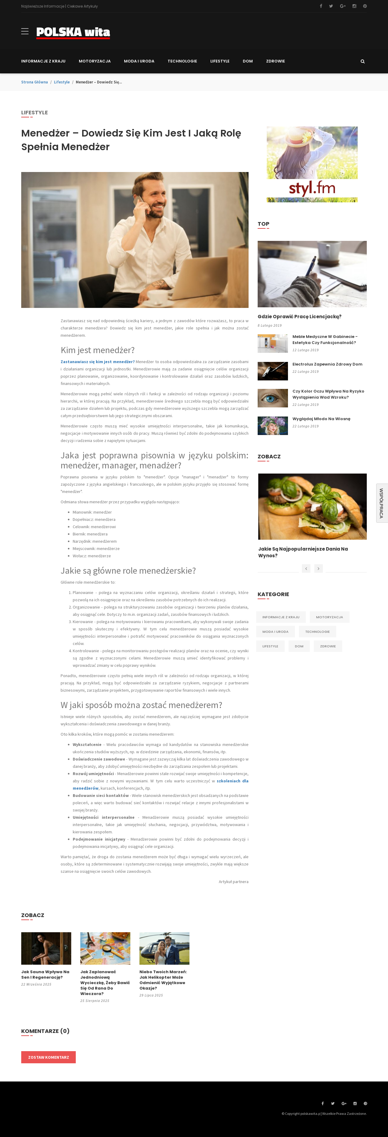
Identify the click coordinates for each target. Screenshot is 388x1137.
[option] (312, 517)
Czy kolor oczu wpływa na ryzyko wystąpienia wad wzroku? (328, 394)
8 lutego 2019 (270, 325)
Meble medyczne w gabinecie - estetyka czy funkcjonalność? (325, 340)
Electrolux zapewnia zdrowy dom (328, 364)
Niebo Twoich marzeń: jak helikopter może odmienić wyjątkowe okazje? (163, 980)
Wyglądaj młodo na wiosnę (321, 419)
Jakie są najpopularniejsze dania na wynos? (305, 553)
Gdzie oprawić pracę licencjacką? (302, 316)
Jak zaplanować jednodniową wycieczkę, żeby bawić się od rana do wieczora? (105, 983)
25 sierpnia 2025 (94, 1000)
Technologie (317, 631)
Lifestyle (62, 82)
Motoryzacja (329, 617)
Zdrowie (328, 646)
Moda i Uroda (276, 631)
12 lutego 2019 (306, 350)
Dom (299, 646)
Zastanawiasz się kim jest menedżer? (98, 361)
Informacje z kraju (281, 617)
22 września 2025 (36, 984)
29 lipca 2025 (151, 995)
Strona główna (34, 82)
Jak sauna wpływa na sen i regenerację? (45, 974)
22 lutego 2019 (306, 371)
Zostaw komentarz (48, 1057)
